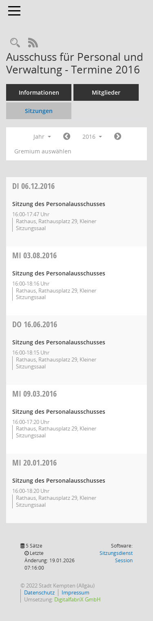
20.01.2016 (34, 462)
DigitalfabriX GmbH (77, 599)
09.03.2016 (34, 393)
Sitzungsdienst (116, 557)
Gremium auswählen (42, 151)
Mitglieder (106, 92)
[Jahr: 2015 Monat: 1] (66, 136)
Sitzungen (39, 111)
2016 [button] (92, 136)
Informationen (39, 92)
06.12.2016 (33, 185)
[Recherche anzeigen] (15, 43)
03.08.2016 (34, 255)
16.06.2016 (34, 324)
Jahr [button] (42, 136)
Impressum (75, 592)
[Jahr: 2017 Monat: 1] (117, 136)
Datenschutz (39, 592)
